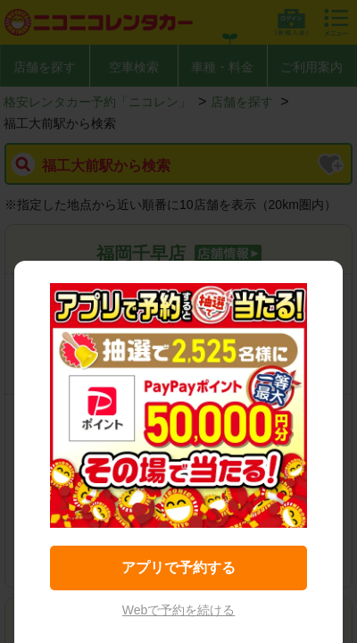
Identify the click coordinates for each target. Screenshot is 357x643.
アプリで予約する (178, 567)
